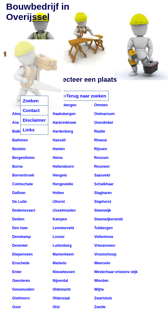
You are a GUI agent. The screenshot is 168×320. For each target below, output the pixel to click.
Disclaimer (34, 120)
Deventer (19, 245)
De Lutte (19, 202)
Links (29, 129)
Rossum (101, 158)
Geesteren (20, 281)
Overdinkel (103, 122)
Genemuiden (22, 289)
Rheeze (100, 140)
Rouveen (101, 166)
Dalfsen (18, 193)
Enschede (20, 263)
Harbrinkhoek (64, 122)
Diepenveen (22, 254)
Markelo (59, 263)
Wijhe (98, 289)
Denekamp (21, 237)
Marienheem (63, 254)
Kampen (59, 219)
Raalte (99, 131)
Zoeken (31, 100)
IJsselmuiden (64, 210)
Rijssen (100, 149)
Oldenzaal (61, 298)
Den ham (19, 228)
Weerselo (101, 263)
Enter (16, 272)
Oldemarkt (61, 289)
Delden (17, 219)
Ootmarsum (104, 114)
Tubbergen (103, 228)
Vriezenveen (104, 245)
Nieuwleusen (63, 272)
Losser (58, 237)
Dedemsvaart (23, 210)
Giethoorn (20, 298)
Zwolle (99, 307)
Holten (58, 193)
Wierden (101, 281)
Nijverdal (60, 281)
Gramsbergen (64, 105)
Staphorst (102, 202)
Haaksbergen (64, 114)
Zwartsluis (102, 298)
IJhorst (58, 202)
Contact (31, 110)
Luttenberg (62, 245)
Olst (56, 307)
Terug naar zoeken (86, 95)
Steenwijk (102, 210)
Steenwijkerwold (108, 219)
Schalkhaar (103, 184)
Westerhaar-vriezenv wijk (115, 272)
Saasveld (101, 175)
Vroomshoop (105, 254)
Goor (16, 307)
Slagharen (102, 193)
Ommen (100, 105)
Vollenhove (103, 237)
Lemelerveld (63, 228)
